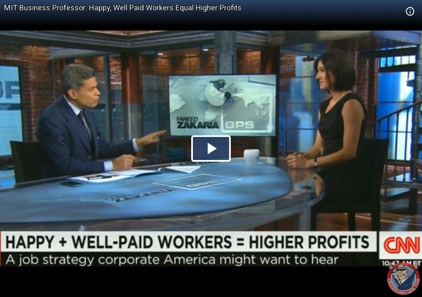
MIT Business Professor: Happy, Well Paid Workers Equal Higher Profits (122, 7)
